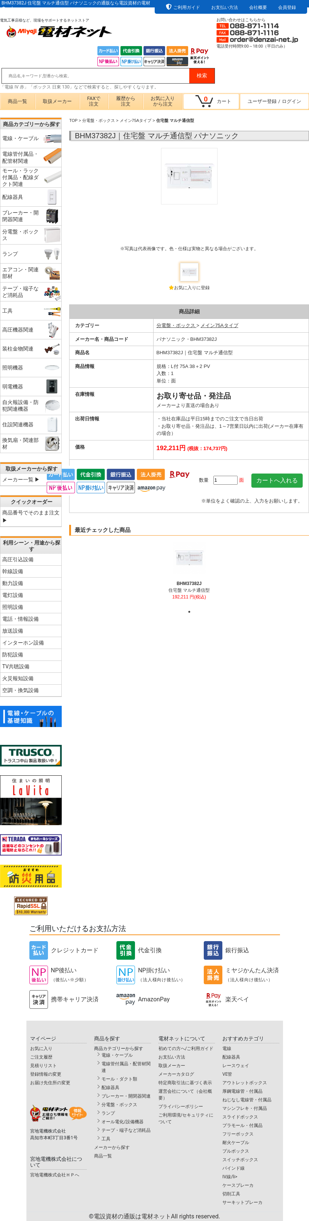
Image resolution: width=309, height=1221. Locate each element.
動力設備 (12, 583)
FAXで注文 (93, 101)
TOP (73, 120)
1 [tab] (189, 612)
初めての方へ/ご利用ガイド (186, 1048)
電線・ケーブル (117, 1055)
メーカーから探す (112, 1147)
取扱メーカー (57, 101)
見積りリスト (43, 1065)
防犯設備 (12, 655)
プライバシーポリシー (180, 1106)
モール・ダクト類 (119, 1079)
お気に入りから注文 (163, 101)
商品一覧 (17, 101)
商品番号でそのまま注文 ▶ (30, 516)
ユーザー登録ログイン (274, 101)
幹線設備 (12, 571)
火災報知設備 (17, 678)
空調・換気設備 (20, 690)
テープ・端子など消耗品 (126, 1130)
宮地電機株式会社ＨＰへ (54, 1175)
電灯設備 (12, 595)
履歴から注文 (125, 101)
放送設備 (12, 631)
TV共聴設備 (15, 666)
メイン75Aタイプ (136, 120)
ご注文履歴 (41, 1057)
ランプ (108, 1113)
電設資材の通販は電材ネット (157, 1216)
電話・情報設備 (20, 619)
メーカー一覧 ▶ (21, 479)
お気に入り (41, 1048)
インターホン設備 (23, 643)
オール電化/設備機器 (123, 1121)
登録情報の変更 (45, 1074)
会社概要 (258, 7)
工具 (106, 1138)
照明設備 (12, 607)
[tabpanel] (189, 574)
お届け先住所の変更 (50, 1082)
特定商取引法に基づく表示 (185, 1082)
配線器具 (110, 1087)
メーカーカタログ (176, 1074)
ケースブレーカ (238, 1185)
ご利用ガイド (186, 7)
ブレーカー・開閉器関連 (126, 1096)
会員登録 (287, 7)
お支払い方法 (224, 7)
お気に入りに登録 (192, 287)
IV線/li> (229, 1176)
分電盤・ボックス (98, 120)
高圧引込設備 (17, 559)
